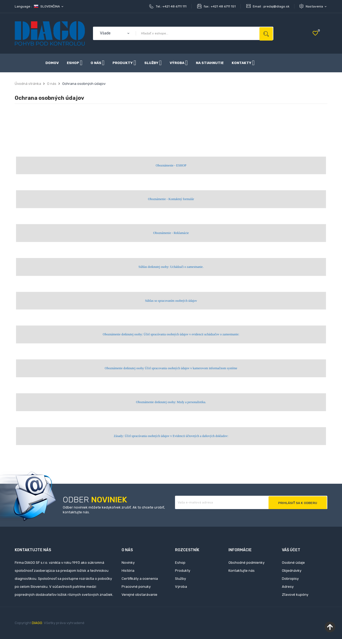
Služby (180, 579)
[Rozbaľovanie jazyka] (49, 6)
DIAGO (37, 623)
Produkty (182, 571)
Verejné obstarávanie (139, 595)
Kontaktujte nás (241, 571)
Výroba (181, 587)
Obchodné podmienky (246, 563)
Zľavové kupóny (295, 595)
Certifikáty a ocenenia (140, 579)
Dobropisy (290, 579)
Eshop (180, 563)
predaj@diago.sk (276, 6)
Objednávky (291, 571)
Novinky (128, 563)
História (128, 571)
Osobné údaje (293, 563)
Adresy (288, 587)
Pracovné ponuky (136, 587)
